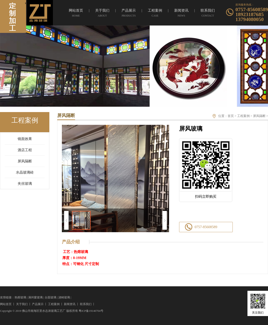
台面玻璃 (50, 297)
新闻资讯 (69, 304)
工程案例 (243, 116)
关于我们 (22, 304)
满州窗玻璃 (35, 297)
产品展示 (38, 304)
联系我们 (86, 304)
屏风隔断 (259, 116)
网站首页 (6, 304)
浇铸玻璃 (64, 297)
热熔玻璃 (20, 297)
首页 (231, 116)
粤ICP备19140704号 (91, 310)
